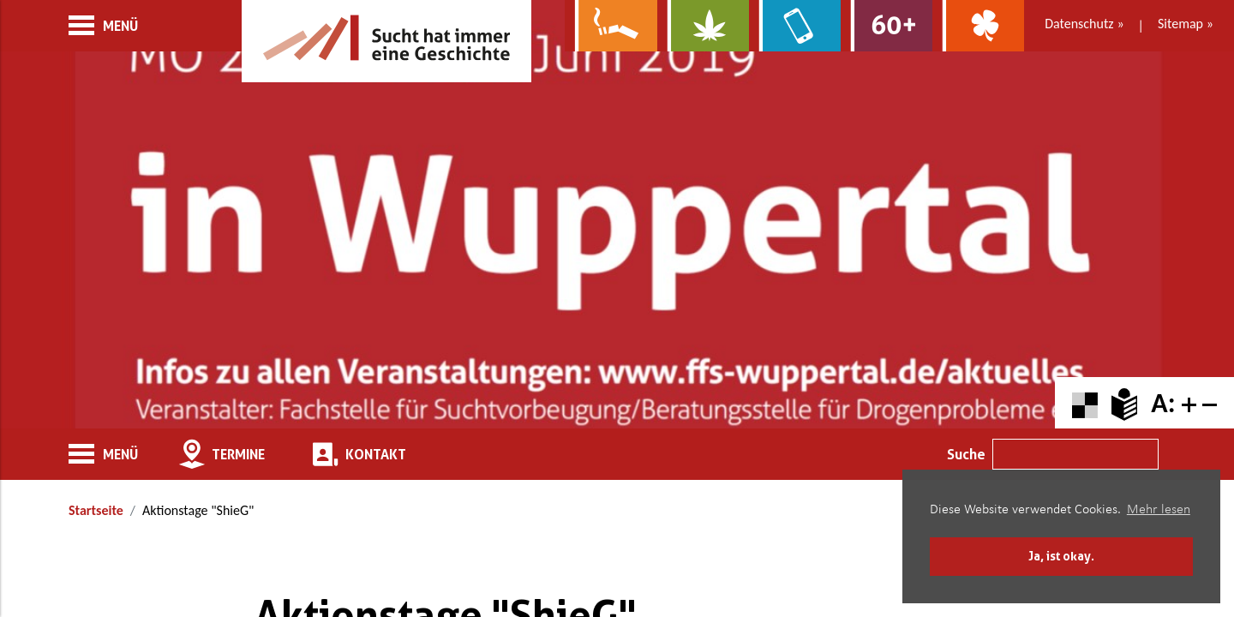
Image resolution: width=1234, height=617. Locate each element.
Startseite (96, 510)
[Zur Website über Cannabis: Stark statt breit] (703, 25)
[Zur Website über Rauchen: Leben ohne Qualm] (610, 25)
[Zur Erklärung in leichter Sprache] (1124, 403)
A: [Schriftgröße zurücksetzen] (1163, 403)
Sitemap (1180, 23)
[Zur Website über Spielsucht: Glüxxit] (978, 25)
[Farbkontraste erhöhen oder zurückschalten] (1085, 403)
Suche (966, 454)
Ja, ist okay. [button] (1061, 555)
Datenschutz (1079, 23)
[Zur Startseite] (386, 41)
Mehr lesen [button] (1158, 510)
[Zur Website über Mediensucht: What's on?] (795, 25)
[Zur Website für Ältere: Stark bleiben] (886, 25)
